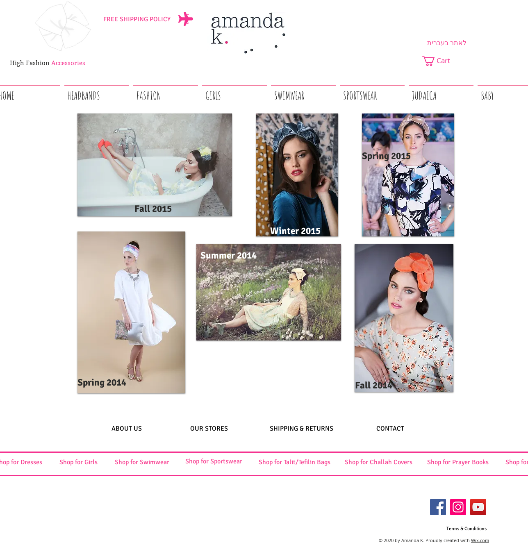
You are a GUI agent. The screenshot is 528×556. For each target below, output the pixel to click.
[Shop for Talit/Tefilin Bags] (294, 462)
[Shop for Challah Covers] (378, 462)
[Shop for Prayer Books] (458, 462)
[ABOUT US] (126, 429)
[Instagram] (458, 507)
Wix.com (480, 540)
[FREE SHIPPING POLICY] (137, 19)
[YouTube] (478, 507)
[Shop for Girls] (78, 462)
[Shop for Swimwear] (141, 462)
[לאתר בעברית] (447, 43)
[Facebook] (438, 507)
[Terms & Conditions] (467, 529)
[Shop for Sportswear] (213, 462)
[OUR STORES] (209, 429)
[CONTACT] (390, 429)
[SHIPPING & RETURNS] (301, 429)
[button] (441, 61)
